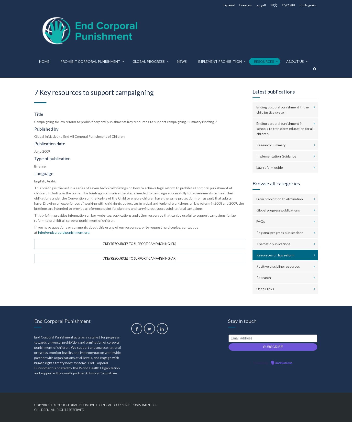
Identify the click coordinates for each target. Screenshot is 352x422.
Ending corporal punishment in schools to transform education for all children (284, 128)
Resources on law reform (275, 255)
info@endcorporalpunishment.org (63, 232)
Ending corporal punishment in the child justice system (282, 109)
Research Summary (271, 145)
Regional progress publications (279, 233)
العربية (261, 5)
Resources (264, 61)
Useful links (265, 289)
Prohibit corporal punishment (90, 61)
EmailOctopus (283, 363)
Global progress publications (278, 210)
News (182, 61)
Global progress (148, 61)
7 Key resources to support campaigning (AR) (139, 258)
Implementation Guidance (276, 156)
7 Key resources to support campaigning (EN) (139, 244)
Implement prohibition (220, 61)
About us (295, 61)
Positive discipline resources (278, 266)
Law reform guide (269, 167)
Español (229, 5)
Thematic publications (273, 244)
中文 (274, 5)
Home (44, 61)
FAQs (260, 221)
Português (307, 5)
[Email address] (273, 338)
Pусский (288, 5)
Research (263, 277)
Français (245, 5)
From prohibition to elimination (279, 199)
